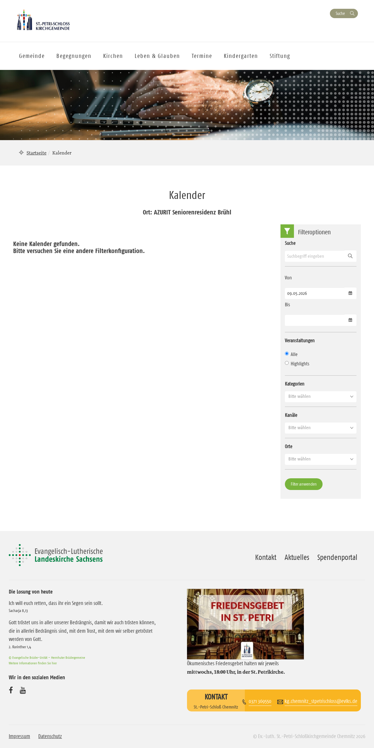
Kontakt (265, 557)
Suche (340, 13)
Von (288, 277)
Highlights (297, 363)
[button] (320, 396)
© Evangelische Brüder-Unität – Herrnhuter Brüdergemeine (47, 657)
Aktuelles (297, 557)
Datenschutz (50, 736)
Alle (291, 354)
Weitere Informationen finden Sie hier (33, 663)
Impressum (19, 736)
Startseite (36, 152)
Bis (287, 304)
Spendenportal (337, 557)
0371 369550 (260, 701)
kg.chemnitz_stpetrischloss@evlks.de (321, 701)
